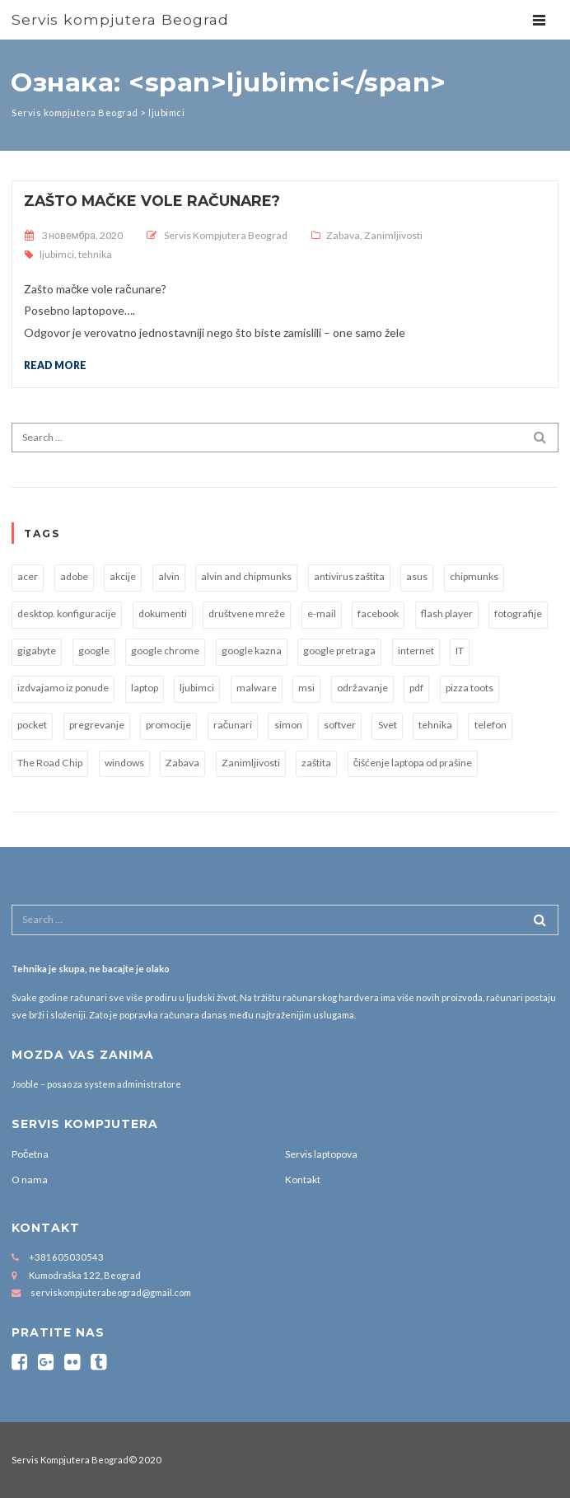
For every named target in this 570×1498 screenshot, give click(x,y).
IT (460, 650)
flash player (447, 613)
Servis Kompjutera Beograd (225, 235)
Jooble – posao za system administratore (96, 1084)
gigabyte (36, 650)
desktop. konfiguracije (66, 613)
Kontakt (302, 1179)
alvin (169, 576)
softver (340, 725)
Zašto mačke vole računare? (152, 200)
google (94, 650)
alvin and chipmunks (246, 576)
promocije (168, 725)
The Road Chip (49, 762)
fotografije (518, 613)
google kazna (252, 650)
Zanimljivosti (393, 235)
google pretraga (339, 650)
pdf (416, 687)
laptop (144, 687)
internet (416, 650)
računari (232, 725)
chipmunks (474, 576)
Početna (30, 1154)
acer (27, 576)
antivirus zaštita (349, 576)
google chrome (165, 650)
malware (256, 687)
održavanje (362, 687)
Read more (55, 365)
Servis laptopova (321, 1154)
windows (124, 762)
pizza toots (469, 687)
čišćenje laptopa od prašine (412, 762)
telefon (490, 725)
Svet (387, 725)
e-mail (321, 613)
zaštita (316, 762)
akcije (123, 576)
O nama (30, 1179)
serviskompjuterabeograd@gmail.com (110, 1292)
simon (288, 725)
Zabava (343, 235)
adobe (74, 576)
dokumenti (162, 613)
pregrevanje (96, 725)
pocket (32, 725)
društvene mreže (246, 613)
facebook (378, 613)
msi (306, 687)
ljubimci (57, 254)
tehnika (95, 254)
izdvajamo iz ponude (63, 687)
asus (417, 576)
